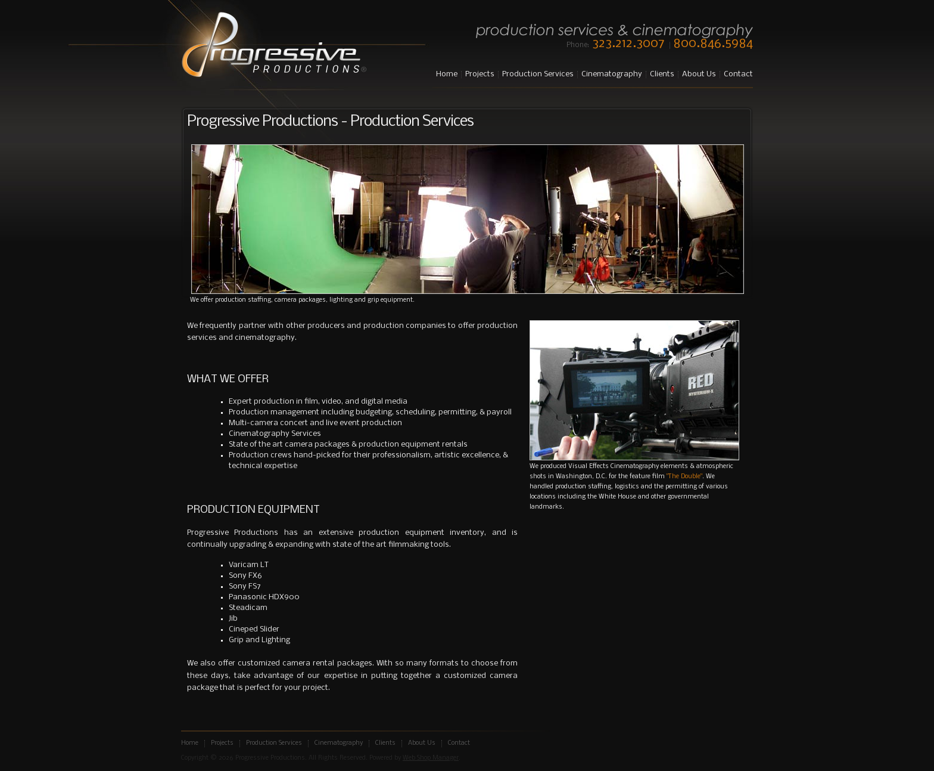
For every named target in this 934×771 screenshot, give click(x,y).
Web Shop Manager (431, 758)
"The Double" (684, 476)
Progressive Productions (273, 45)
